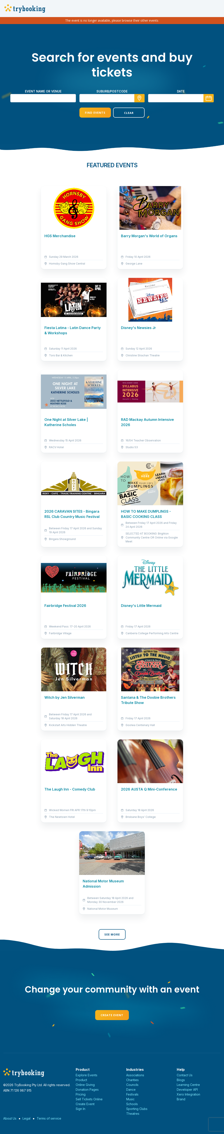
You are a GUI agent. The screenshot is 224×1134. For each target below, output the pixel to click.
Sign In (80, 1109)
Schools (132, 1104)
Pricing (81, 1094)
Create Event (112, 1015)
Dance (131, 1089)
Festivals (132, 1094)
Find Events (95, 113)
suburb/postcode (112, 91)
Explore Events (86, 1075)
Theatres (132, 1113)
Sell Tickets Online (89, 1099)
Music (130, 1099)
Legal (26, 1118)
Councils (132, 1085)
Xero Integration (188, 1094)
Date (181, 91)
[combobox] (112, 98)
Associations (135, 1075)
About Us (9, 1118)
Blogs (181, 1080)
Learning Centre (188, 1085)
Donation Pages (87, 1089)
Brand (181, 1099)
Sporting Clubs (136, 1109)
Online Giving (85, 1085)
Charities (132, 1080)
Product (81, 1080)
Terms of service (49, 1118)
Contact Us (184, 1075)
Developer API (187, 1089)
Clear (129, 113)
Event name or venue (43, 91)
